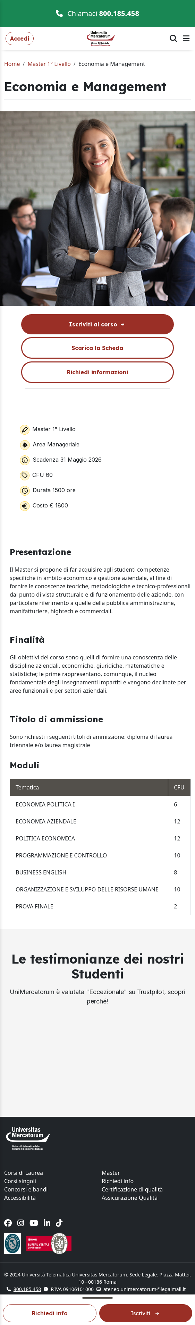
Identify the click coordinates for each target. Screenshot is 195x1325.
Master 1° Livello (48, 64)
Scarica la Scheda (97, 347)
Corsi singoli (20, 1181)
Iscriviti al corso (97, 324)
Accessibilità (20, 1198)
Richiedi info (50, 1313)
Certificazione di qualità (132, 1189)
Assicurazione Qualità (130, 1198)
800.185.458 (119, 13)
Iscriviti (146, 1313)
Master (111, 1173)
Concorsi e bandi (26, 1189)
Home (12, 64)
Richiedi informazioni (97, 372)
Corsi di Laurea (23, 1173)
